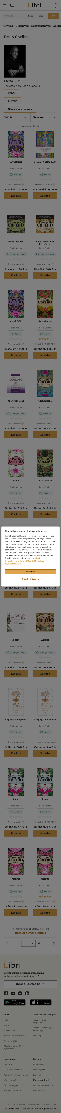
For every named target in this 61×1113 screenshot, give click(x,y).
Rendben (30, 572)
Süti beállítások (30, 579)
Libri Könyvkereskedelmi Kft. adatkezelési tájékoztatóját (24, 561)
